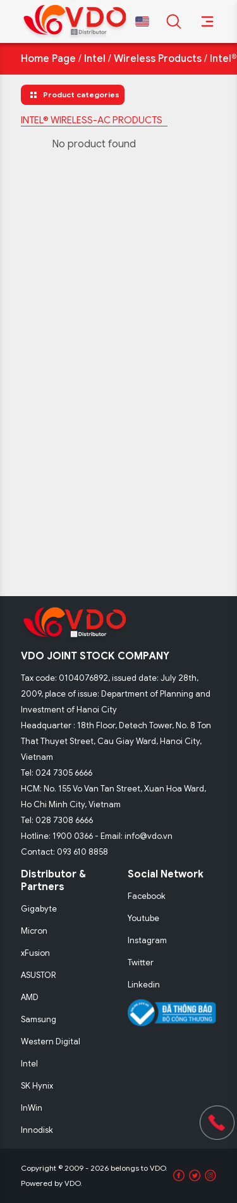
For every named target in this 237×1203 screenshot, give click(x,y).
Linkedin (144, 984)
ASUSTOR (38, 975)
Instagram (147, 940)
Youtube (143, 918)
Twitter (141, 962)
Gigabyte (39, 908)
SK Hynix (37, 1085)
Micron (34, 930)
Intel (95, 58)
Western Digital (50, 1041)
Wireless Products (158, 58)
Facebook (147, 896)
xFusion (35, 953)
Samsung (38, 1019)
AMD (30, 997)
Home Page (48, 58)
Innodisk (37, 1130)
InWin (31, 1107)
